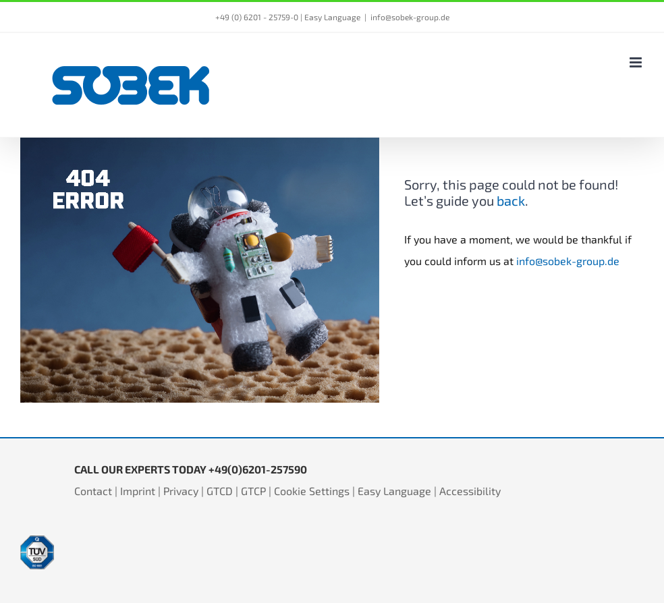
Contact (93, 490)
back (511, 200)
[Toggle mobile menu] (637, 62)
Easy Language (332, 17)
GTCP (253, 490)
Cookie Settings (312, 490)
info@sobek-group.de (409, 17)
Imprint (137, 490)
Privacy (180, 490)
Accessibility (470, 490)
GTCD (219, 490)
